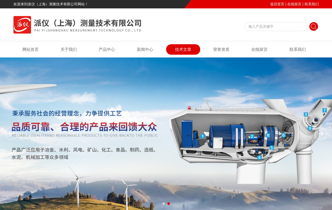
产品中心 (107, 49)
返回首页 (277, 4)
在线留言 (294, 4)
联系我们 (312, 4)
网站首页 (30, 49)
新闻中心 (145, 49)
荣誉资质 (221, 49)
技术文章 (183, 49)
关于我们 (69, 49)
